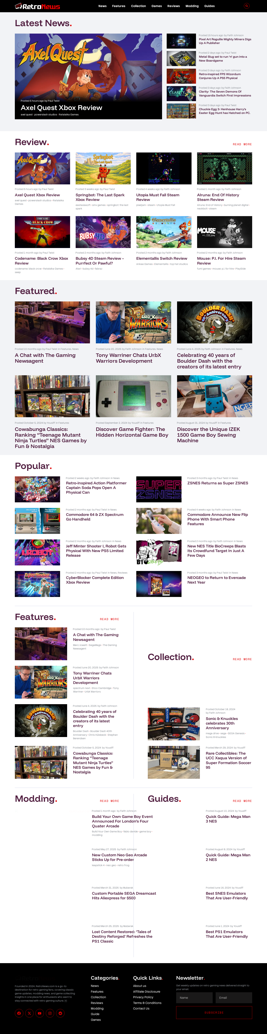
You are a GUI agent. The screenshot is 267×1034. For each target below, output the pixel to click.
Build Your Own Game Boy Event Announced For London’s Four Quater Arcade (94, 823)
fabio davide (112, 836)
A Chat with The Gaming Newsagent (45, 358)
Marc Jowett (80, 645)
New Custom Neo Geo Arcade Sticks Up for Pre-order (96, 859)
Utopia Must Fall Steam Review (157, 197)
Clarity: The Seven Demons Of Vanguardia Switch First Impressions (225, 93)
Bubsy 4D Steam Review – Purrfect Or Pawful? (100, 260)
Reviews (173, 6)
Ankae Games (144, 264)
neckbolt (202, 208)
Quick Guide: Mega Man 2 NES (228, 857)
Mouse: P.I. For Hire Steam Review (221, 260)
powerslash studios (45, 114)
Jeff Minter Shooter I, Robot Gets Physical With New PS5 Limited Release (96, 551)
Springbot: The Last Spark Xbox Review (100, 197)
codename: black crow (28, 268)
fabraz (98, 268)
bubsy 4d (88, 268)
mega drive (212, 733)
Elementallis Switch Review (161, 258)
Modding (192, 6)
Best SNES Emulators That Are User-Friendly (227, 895)
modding (93, 839)
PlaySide (240, 268)
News (102, 6)
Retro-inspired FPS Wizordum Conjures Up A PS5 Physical (220, 76)
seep (18, 272)
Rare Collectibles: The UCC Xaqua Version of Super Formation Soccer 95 (228, 760)
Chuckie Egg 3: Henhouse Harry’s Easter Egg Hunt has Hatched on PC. (224, 111)
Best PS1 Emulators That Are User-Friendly (227, 934)
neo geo (92, 869)
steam (151, 205)
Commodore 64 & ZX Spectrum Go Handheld (94, 516)
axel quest (27, 114)
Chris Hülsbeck (97, 734)
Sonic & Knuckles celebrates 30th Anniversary (222, 723)
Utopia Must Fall (166, 205)
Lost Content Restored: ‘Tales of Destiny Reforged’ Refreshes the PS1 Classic (95, 938)
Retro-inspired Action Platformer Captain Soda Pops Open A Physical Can (96, 487)
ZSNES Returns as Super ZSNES (217, 482)
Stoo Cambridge (101, 688)
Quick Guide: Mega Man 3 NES (228, 818)
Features (118, 6)
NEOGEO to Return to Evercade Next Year (216, 580)
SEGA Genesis (236, 733)
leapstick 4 (79, 869)
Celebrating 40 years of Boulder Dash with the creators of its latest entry (209, 361)
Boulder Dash (81, 731)
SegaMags (95, 645)
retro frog (104, 869)
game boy (80, 839)
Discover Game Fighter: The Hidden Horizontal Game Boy (132, 432)
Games (156, 6)
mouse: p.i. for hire (223, 268)
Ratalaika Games (69, 114)
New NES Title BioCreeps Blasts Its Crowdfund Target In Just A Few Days (216, 551)
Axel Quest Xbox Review (61, 107)
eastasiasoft (83, 205)
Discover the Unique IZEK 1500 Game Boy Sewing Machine (208, 435)
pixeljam (141, 205)
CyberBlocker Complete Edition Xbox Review (95, 580)
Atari (78, 268)
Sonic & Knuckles (216, 737)
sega (223, 733)
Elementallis (161, 264)
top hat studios (179, 264)
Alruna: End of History (209, 205)
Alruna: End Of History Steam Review (218, 197)
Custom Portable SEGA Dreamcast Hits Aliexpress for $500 (94, 898)
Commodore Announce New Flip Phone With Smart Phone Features (217, 519)
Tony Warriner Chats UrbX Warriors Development (128, 358)
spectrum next (81, 688)
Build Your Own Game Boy (88, 836)
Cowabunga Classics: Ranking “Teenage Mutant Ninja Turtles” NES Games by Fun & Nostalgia (51, 437)
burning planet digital (236, 205)
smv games (99, 205)
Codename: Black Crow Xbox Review (41, 260)
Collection (138, 6)
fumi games (204, 268)
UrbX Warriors (93, 691)
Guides (209, 6)
